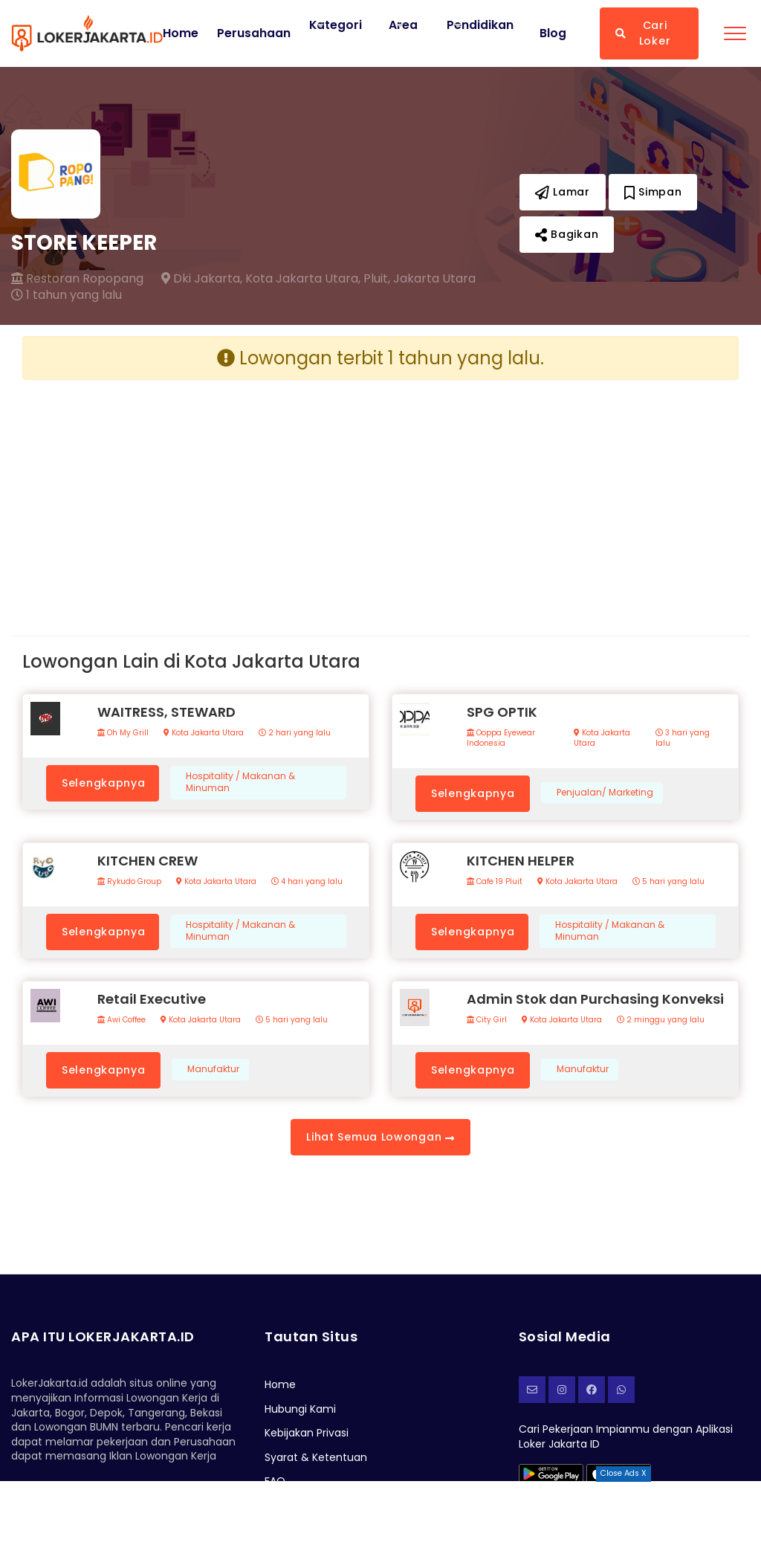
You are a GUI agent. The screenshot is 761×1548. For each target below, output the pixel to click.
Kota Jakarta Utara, (302, 279)
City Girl (487, 1020)
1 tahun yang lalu (66, 295)
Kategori (336, 24)
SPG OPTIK (502, 712)
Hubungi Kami (300, 1409)
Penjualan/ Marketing (605, 793)
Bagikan (566, 234)
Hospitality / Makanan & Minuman (240, 782)
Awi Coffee (121, 1020)
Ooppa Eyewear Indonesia (501, 738)
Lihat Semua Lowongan (380, 1136)
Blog (553, 33)
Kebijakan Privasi (307, 1432)
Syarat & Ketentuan (316, 1457)
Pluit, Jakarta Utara (419, 279)
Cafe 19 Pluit (494, 882)
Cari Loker (642, 33)
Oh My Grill (123, 733)
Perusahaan (254, 33)
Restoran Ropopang (77, 279)
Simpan (653, 191)
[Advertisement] (195, 496)
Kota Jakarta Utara (203, 733)
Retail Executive (151, 999)
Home (180, 33)
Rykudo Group (129, 882)
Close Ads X (623, 1473)
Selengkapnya (103, 782)
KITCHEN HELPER (520, 860)
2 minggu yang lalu (661, 1020)
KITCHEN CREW (147, 860)
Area (403, 24)
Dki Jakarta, (201, 279)
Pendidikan (480, 24)
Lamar (562, 191)
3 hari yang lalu (682, 738)
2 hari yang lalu (295, 733)
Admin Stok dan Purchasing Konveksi (595, 999)
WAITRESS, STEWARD (166, 712)
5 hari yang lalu (668, 882)
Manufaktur (213, 1069)
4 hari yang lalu (307, 882)
